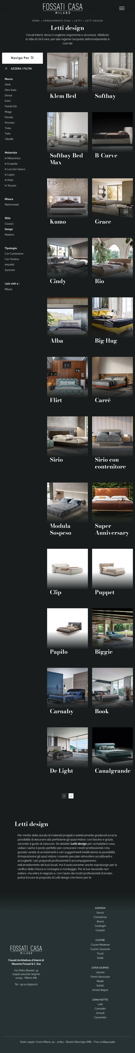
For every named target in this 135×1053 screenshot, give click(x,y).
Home (36, 21)
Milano (8, 289)
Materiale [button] (11, 152)
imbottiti (9, 264)
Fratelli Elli (11, 106)
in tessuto (10, 185)
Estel (8, 100)
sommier (10, 270)
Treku (8, 128)
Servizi (100, 912)
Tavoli (100, 953)
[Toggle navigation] (122, 8)
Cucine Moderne (100, 944)
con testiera (12, 259)
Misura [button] (9, 199)
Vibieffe (9, 139)
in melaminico (13, 158)
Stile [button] (8, 218)
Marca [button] (9, 79)
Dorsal (8, 95)
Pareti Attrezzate (100, 976)
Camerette (100, 1017)
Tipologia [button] (11, 248)
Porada (9, 117)
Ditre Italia (10, 90)
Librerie (100, 972)
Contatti (100, 930)
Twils (8, 133)
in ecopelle (11, 163)
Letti (78, 21)
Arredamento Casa (57, 21)
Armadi (100, 1013)
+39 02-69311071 (28, 984)
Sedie (100, 958)
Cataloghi (100, 925)
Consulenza (100, 917)
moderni (9, 234)
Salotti (100, 985)
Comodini (100, 1008)
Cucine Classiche (100, 949)
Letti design (94, 21)
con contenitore (14, 253)
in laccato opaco (15, 169)
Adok (8, 84)
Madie (100, 981)
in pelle (9, 180)
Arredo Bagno (100, 990)
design (9, 229)
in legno (10, 174)
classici (9, 223)
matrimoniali (12, 204)
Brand (100, 921)
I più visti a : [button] (12, 283)
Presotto (9, 122)
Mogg (8, 111)
